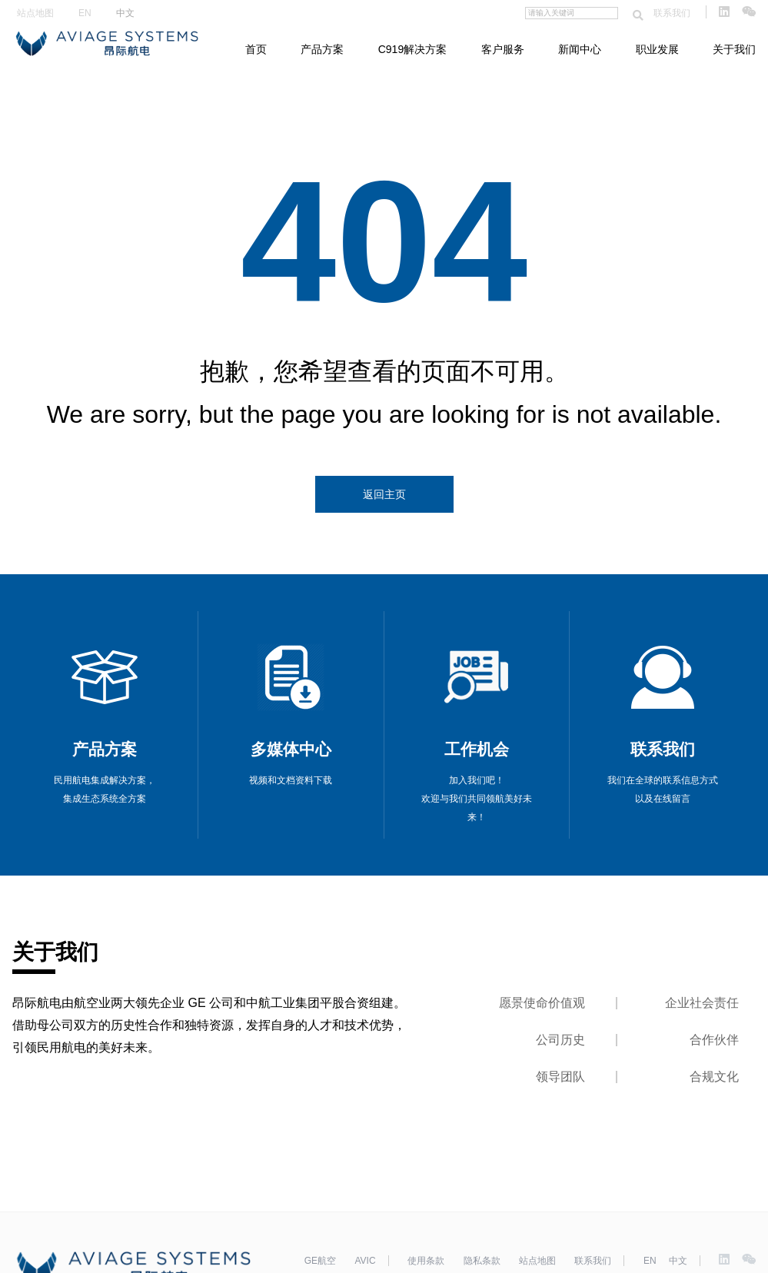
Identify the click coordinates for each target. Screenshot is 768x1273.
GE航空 (320, 1260)
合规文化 (714, 1076)
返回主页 (384, 494)
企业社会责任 (702, 1002)
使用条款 (425, 1260)
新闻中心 (579, 49)
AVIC (364, 1260)
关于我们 (734, 49)
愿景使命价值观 (542, 1002)
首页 (256, 49)
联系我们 (671, 13)
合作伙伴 (714, 1039)
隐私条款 (482, 1260)
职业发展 (657, 49)
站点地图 (35, 13)
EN (84, 13)
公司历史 (560, 1039)
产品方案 (322, 49)
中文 (125, 13)
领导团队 (560, 1076)
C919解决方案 (412, 49)
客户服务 (502, 49)
